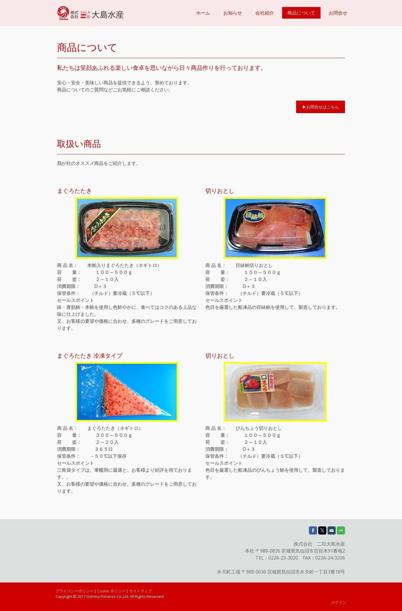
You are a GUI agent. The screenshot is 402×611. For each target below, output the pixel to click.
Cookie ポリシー (111, 591)
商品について (301, 13)
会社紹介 (264, 13)
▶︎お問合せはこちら (320, 107)
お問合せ (338, 13)
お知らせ (232, 13)
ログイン (338, 602)
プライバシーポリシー (74, 591)
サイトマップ (140, 591)
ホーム (203, 13)
